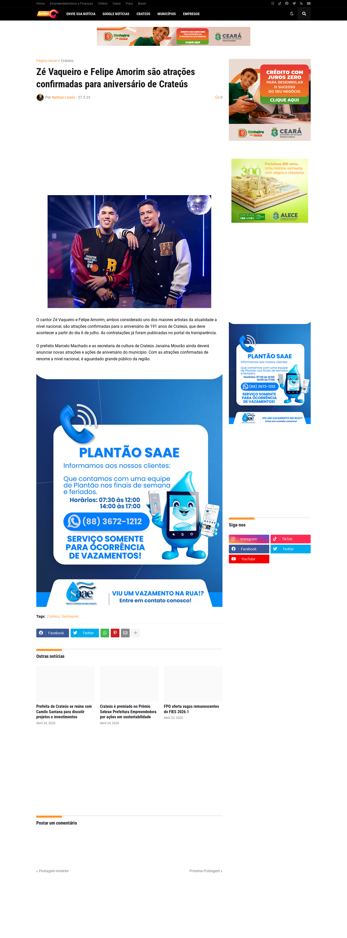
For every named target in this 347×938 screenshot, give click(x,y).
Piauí (129, 3)
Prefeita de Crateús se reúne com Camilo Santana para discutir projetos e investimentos (64, 712)
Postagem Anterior (54, 871)
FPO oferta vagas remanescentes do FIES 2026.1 (191, 709)
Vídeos (102, 3)
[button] (291, 13)
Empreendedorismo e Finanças (71, 3)
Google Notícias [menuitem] (116, 14)
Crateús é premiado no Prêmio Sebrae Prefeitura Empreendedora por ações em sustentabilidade (128, 712)
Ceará (117, 3)
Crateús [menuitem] (143, 14)
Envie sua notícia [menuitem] (80, 14)
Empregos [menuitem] (191, 14)
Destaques (70, 616)
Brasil (142, 3)
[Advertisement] (124, 148)
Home (40, 3)
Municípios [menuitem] (167, 14)
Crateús (67, 60)
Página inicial (46, 60)
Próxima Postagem (204, 871)
